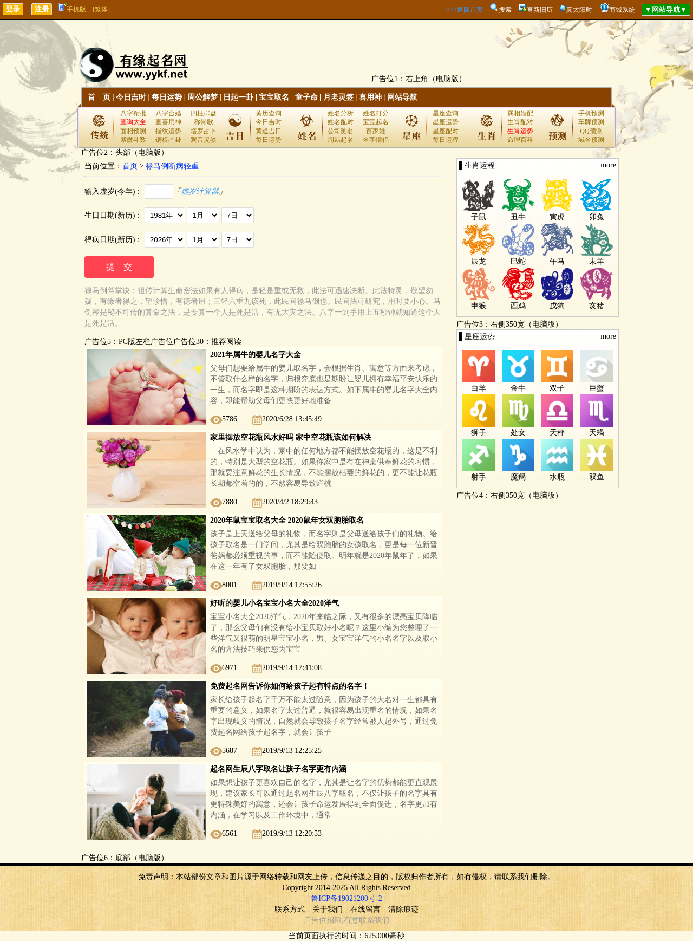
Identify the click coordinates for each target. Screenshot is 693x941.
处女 (518, 433)
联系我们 (374, 920)
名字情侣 (376, 140)
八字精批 (133, 113)
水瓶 (557, 477)
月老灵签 (338, 97)
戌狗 (557, 306)
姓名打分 (376, 113)
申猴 (478, 306)
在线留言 (365, 909)
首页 (130, 166)
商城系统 (622, 10)
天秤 (557, 433)
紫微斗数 (133, 140)
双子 (557, 388)
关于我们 (327, 909)
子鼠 (478, 217)
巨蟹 (596, 388)
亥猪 (596, 306)
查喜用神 (168, 122)
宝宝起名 (376, 122)
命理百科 (520, 140)
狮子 (478, 433)
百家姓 (375, 131)
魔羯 (518, 477)
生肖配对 (520, 122)
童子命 (306, 97)
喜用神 (370, 97)
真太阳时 (579, 10)
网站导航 (402, 97)
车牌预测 (591, 122)
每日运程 (446, 140)
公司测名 (341, 131)
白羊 (478, 388)
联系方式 (289, 909)
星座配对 (446, 131)
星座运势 (446, 122)
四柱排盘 (204, 113)
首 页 (99, 97)
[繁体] (101, 9)
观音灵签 (204, 140)
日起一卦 (238, 97)
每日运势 (167, 97)
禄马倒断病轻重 (172, 166)
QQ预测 (591, 131)
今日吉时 (131, 97)
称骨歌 (203, 122)
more (608, 165)
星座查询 (446, 113)
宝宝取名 (274, 97)
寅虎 (557, 217)
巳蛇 (518, 261)
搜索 (505, 10)
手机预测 (591, 113)
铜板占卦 (168, 140)
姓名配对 (341, 122)
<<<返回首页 (464, 10)
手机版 (72, 9)
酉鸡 (518, 306)
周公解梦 (202, 97)
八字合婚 (168, 113)
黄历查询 (269, 113)
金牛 (518, 388)
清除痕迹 (403, 909)
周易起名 (341, 140)
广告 (311, 920)
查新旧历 (540, 10)
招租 (334, 920)
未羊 (596, 261)
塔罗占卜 (204, 131)
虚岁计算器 (200, 191)
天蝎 (596, 433)
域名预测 (591, 140)
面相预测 (133, 131)
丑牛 (518, 217)
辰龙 (478, 261)
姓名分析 (341, 113)
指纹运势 (168, 131)
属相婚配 (520, 113)
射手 (478, 477)
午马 (557, 261)
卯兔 (596, 217)
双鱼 (596, 477)
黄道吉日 (269, 131)
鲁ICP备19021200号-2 (346, 898)
